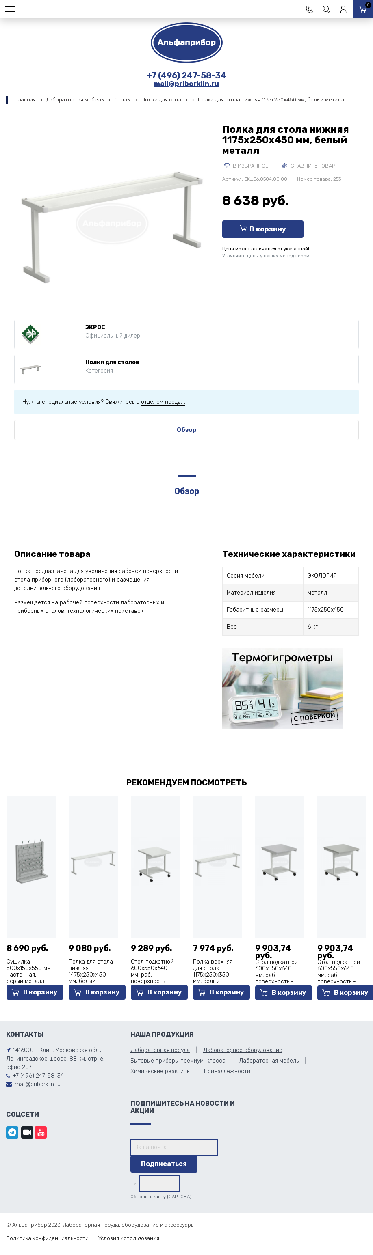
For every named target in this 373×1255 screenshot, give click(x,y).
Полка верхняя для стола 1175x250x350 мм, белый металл (212, 974)
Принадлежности (227, 1071)
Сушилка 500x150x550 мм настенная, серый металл (29, 971)
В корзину (263, 229)
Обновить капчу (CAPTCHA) (160, 1196)
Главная (26, 100)
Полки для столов (164, 100)
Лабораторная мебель (75, 100)
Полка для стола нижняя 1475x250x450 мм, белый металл (91, 974)
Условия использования (128, 1238)
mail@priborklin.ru (186, 84)
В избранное (246, 166)
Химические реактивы (160, 1071)
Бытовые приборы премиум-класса (178, 1060)
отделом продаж (163, 402)
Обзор (187, 429)
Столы (122, 100)
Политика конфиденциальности (47, 1238)
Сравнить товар (308, 166)
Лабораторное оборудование (242, 1050)
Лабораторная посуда (160, 1050)
